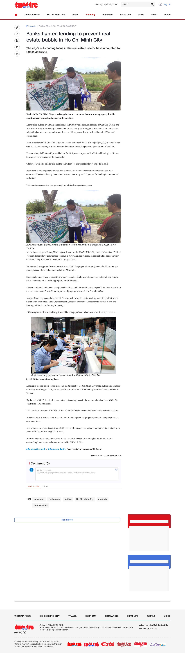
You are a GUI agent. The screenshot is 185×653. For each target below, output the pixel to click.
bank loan (39, 499)
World (141, 14)
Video (154, 14)
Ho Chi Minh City (56, 14)
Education (107, 14)
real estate (54, 499)
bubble (67, 499)
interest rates (41, 505)
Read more (67, 519)
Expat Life (125, 14)
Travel (75, 14)
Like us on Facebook (36, 449)
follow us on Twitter (57, 449)
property (102, 499)
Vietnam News (32, 14)
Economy (90, 14)
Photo (167, 14)
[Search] (138, 4)
